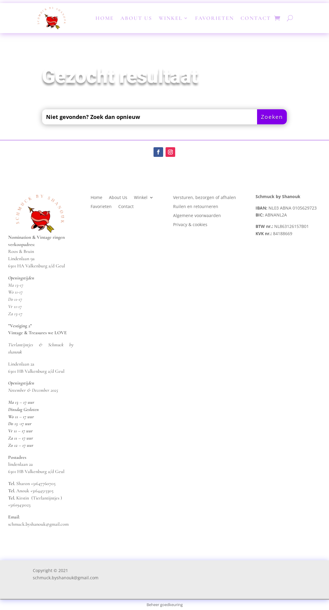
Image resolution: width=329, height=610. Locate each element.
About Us (136, 18)
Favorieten (214, 18)
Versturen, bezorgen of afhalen (204, 197)
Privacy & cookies (191, 225)
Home (104, 18)
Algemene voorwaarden (197, 215)
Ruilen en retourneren (195, 206)
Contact (256, 18)
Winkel (170, 18)
